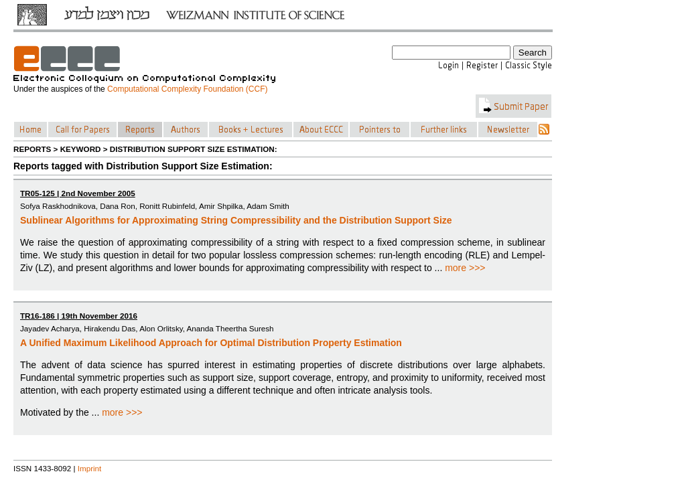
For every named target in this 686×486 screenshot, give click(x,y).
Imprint (90, 468)
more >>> (465, 267)
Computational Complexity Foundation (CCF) (187, 89)
